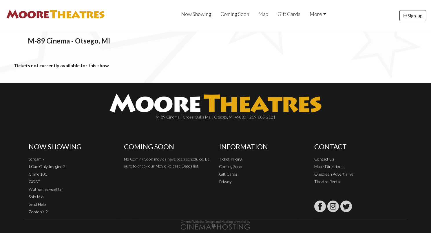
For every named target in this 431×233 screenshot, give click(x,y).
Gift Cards (288, 14)
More (316, 14)
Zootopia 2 (38, 211)
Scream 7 (37, 158)
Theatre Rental (327, 181)
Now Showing (196, 14)
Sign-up (413, 15)
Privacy (225, 181)
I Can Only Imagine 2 (47, 166)
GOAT (34, 181)
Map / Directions (329, 166)
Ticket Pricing (230, 158)
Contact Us (324, 158)
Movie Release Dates (174, 165)
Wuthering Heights (45, 189)
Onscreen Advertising (333, 174)
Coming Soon (234, 14)
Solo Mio (36, 196)
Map (263, 14)
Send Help (37, 204)
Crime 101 (38, 174)
